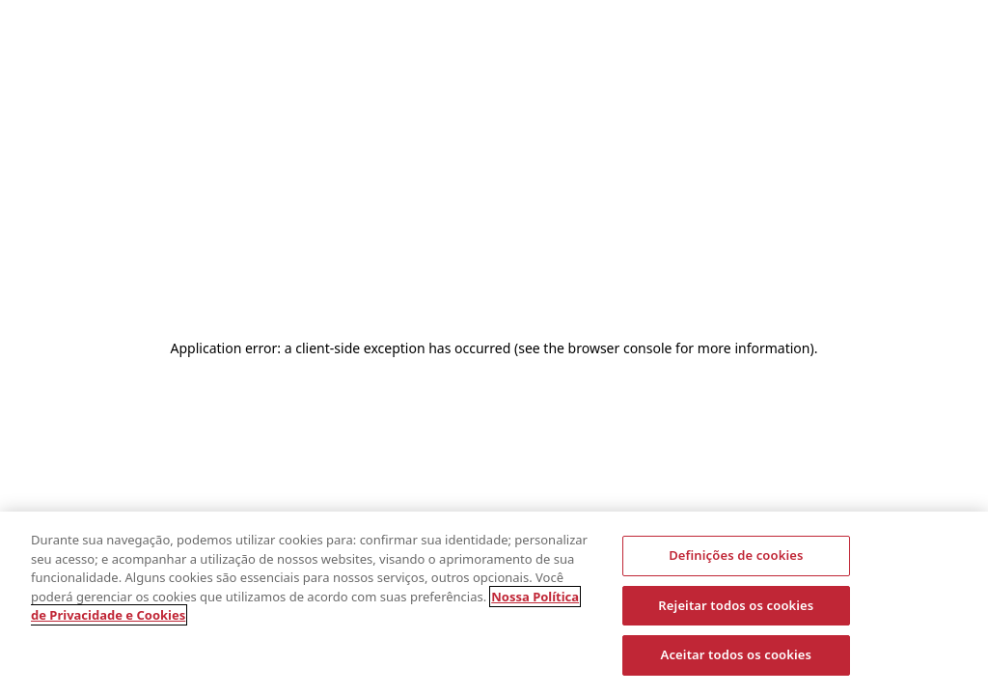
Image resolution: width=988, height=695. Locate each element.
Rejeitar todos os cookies (735, 605)
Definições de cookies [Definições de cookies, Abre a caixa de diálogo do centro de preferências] (736, 555)
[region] (494, 603)
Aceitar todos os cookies (736, 654)
